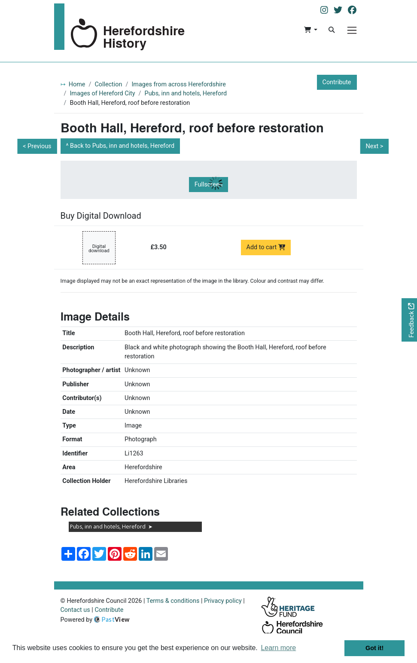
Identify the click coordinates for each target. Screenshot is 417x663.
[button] (310, 30)
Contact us (75, 610)
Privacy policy (223, 601)
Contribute (337, 82)
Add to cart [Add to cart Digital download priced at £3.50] (266, 247)
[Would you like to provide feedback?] (409, 320)
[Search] (331, 30)
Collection (108, 84)
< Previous (37, 146)
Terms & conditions (173, 601)
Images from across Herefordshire (178, 84)
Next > (374, 146)
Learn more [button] (278, 647)
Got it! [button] (374, 648)
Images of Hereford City (102, 93)
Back (122, 146)
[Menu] (352, 30)
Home (77, 84)
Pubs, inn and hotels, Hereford (186, 93)
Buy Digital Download (101, 216)
